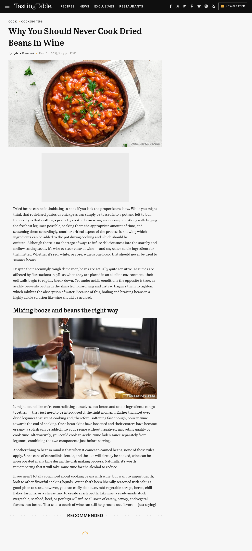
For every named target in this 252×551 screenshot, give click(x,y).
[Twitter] (178, 7)
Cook (12, 21)
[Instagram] (206, 7)
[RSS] (213, 7)
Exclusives (104, 6)
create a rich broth (83, 492)
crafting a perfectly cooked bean (66, 219)
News (84, 6)
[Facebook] (171, 7)
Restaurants (131, 6)
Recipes (67, 6)
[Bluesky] (199, 7)
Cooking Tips (32, 21)
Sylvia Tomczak (23, 53)
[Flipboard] (185, 7)
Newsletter (232, 6)
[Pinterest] (192, 7)
